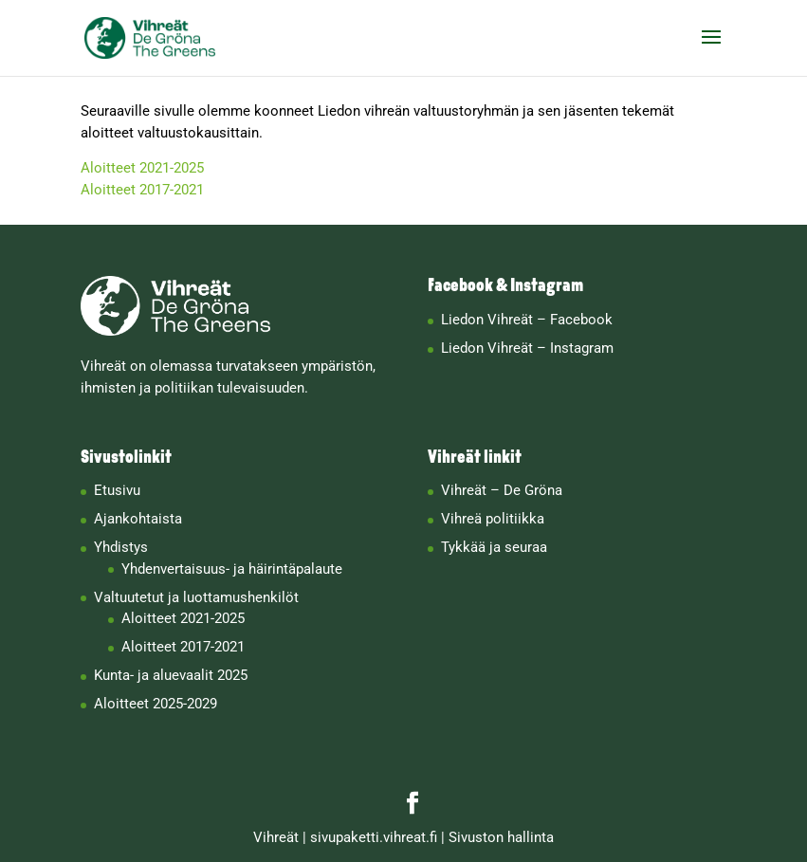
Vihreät (276, 837)
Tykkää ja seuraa (494, 547)
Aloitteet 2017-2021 (142, 189)
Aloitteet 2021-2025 (142, 167)
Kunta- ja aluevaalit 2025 (171, 675)
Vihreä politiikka (492, 518)
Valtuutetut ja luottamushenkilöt (196, 597)
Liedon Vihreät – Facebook (527, 319)
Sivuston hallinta (501, 837)
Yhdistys (121, 547)
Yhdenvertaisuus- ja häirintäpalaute (231, 569)
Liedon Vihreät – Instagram (527, 348)
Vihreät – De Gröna (501, 490)
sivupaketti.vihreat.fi (373, 837)
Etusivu (117, 490)
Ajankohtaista (138, 518)
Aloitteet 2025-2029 (155, 703)
